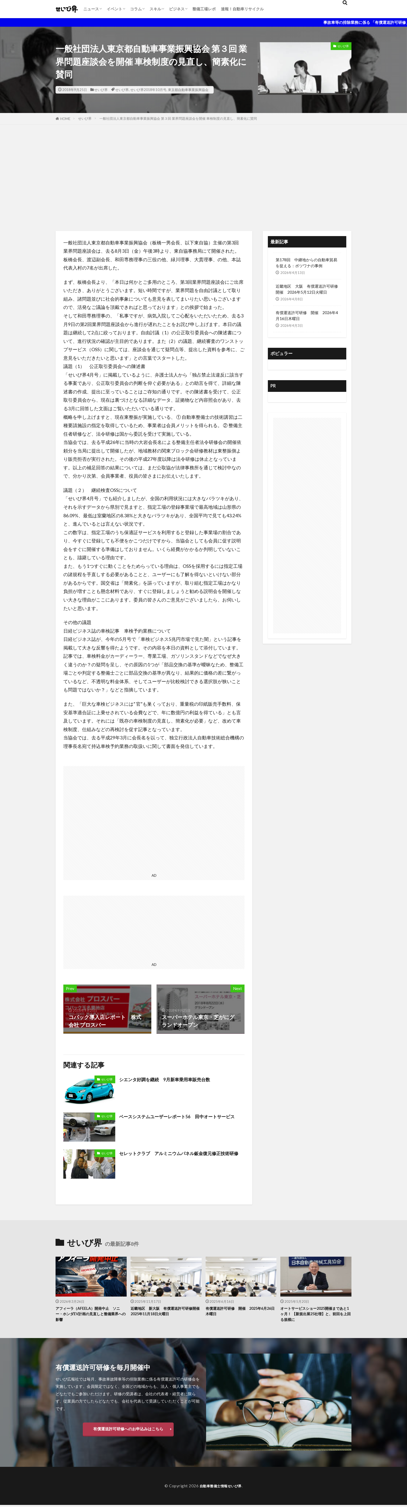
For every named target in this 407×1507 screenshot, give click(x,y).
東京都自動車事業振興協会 (188, 90)
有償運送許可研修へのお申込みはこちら (128, 1431)
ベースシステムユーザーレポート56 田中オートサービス (181, 1120)
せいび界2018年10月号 (148, 90)
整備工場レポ (204, 8)
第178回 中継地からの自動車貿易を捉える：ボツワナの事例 (306, 262)
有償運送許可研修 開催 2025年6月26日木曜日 (241, 1312)
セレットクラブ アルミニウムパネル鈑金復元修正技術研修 (181, 1157)
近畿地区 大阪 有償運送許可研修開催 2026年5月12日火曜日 (307, 289)
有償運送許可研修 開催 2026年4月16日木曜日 (307, 315)
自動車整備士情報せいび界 (220, 1487)
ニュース (91, 8)
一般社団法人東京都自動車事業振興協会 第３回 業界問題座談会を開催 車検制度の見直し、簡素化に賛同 (178, 118)
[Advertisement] (203, 176)
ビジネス (177, 8)
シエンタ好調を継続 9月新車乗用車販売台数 (172, 1079)
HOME (65, 119)
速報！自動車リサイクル (242, 8)
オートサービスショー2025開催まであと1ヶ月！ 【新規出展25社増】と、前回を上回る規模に (315, 1315)
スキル (155, 8)
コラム (136, 8)
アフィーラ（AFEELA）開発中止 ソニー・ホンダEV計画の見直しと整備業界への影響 (90, 1315)
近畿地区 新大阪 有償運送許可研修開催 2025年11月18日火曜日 (166, 1312)
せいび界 (101, 90)
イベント (114, 8)
